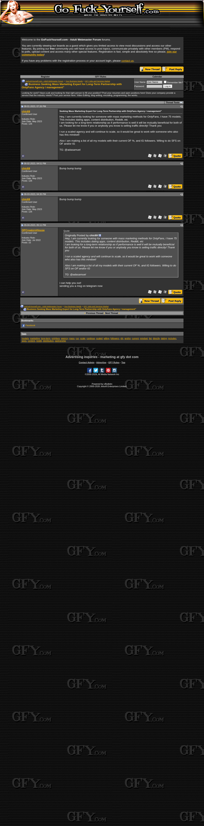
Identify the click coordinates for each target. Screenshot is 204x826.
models (25, 338)
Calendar (157, 76)
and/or (127, 338)
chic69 (26, 111)
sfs (121, 338)
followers (114, 338)
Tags (23, 334)
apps (24, 341)
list (150, 338)
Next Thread (111, 313)
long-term (45, 338)
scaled (99, 338)
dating (164, 338)
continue (91, 338)
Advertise (101, 362)
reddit (39, 341)
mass (71, 338)
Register (45, 76)
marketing (35, 338)
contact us (127, 60)
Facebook (30, 325)
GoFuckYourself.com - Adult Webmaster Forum (44, 81)
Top (123, 362)
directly (156, 338)
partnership (60, 341)
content (31, 341)
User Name (140, 82)
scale (82, 338)
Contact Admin (86, 362)
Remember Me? (173, 82)
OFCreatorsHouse (33, 230)
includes (172, 338)
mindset (144, 338)
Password (139, 86)
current (135, 338)
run (77, 338)
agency (64, 338)
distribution (48, 341)
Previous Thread (94, 313)
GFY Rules (100, 76)
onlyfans (56, 338)
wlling (106, 338)
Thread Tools (172, 102)
